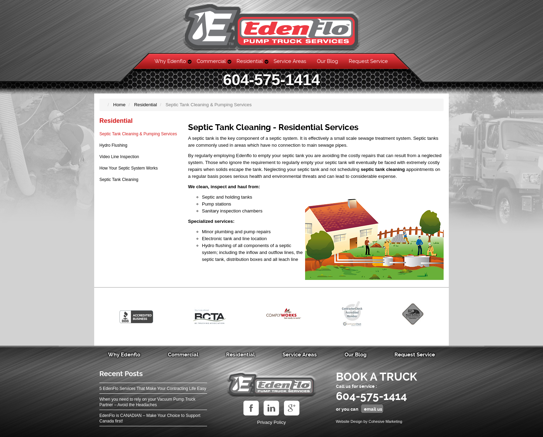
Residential (250, 61)
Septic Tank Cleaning (119, 179)
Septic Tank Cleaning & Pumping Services (138, 133)
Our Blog (327, 61)
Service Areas (290, 61)
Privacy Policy (271, 422)
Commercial (211, 61)
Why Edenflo (170, 61)
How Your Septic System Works (128, 168)
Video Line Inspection (119, 156)
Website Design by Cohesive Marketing (369, 421)
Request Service (368, 61)
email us (373, 409)
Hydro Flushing (113, 145)
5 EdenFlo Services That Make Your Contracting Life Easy (152, 388)
